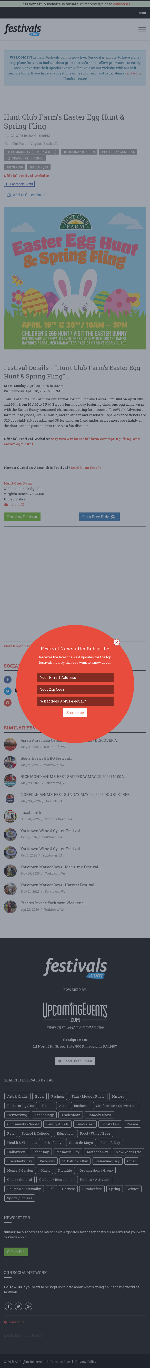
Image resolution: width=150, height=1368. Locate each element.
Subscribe (75, 712)
